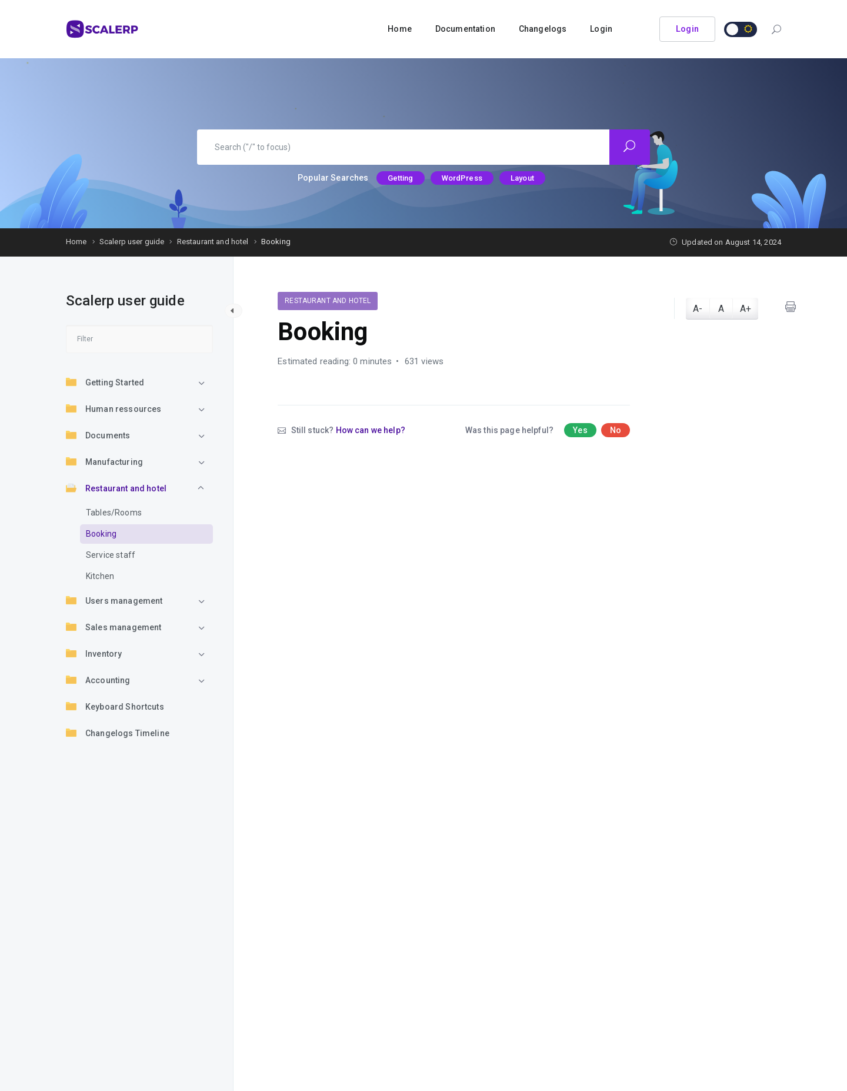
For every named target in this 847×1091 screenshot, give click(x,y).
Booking (101, 533)
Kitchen (100, 576)
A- (697, 308)
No (615, 430)
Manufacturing (104, 461)
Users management (114, 600)
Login (601, 29)
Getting (401, 178)
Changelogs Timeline (117, 732)
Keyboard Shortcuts (115, 706)
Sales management (113, 626)
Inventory (94, 653)
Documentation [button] (465, 29)
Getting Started (105, 382)
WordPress (462, 178)
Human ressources (113, 408)
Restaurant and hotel (116, 488)
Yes (580, 430)
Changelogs (543, 29)
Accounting (98, 679)
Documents (98, 435)
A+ (745, 308)
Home (400, 29)
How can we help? (370, 430)
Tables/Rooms (114, 512)
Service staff (110, 555)
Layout (522, 178)
